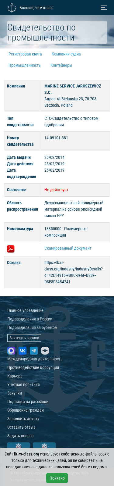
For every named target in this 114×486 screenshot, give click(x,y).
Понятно (57, 478)
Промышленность (25, 65)
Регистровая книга (25, 54)
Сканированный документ (68, 248)
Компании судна (66, 54)
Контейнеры (61, 65)
